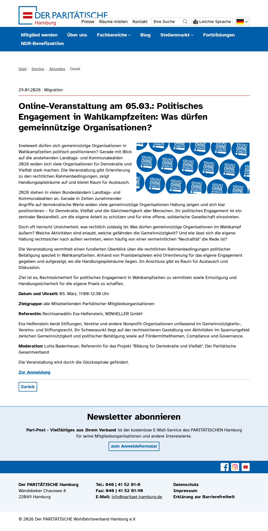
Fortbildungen (219, 35)
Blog (145, 35)
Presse (87, 21)
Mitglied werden (39, 35)
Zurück (28, 386)
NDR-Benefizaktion (42, 43)
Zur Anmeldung (34, 372)
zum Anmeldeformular (134, 446)
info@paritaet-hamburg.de (137, 496)
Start (23, 69)
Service (38, 69)
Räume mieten (113, 21)
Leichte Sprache (215, 21)
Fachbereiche (114, 35)
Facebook (225, 464)
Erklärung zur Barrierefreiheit (204, 496)
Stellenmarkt (176, 35)
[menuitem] (211, 485)
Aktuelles (57, 69)
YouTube (246, 464)
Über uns (77, 35)
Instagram (235, 464)
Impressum (185, 490)
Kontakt (140, 21)
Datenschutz (186, 484)
